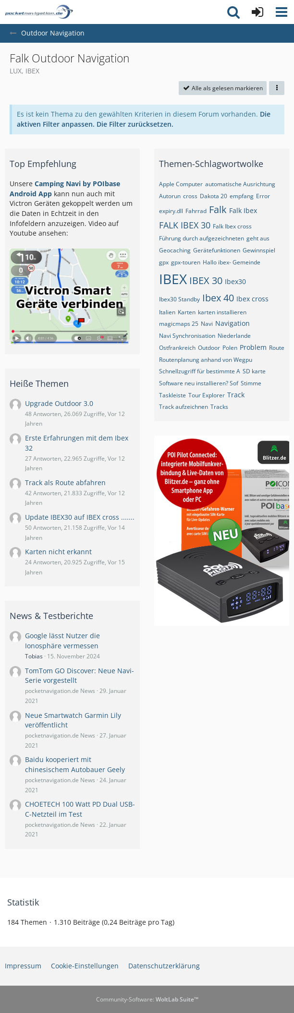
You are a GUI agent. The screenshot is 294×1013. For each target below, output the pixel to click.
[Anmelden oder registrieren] (257, 12)
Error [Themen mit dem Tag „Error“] (263, 196)
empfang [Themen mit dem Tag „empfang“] (242, 196)
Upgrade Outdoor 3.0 (59, 403)
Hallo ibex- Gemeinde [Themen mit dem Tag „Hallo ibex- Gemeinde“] (231, 262)
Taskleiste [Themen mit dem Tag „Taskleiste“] (172, 395)
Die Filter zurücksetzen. (135, 124)
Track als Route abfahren (65, 482)
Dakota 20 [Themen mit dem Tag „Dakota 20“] (213, 196)
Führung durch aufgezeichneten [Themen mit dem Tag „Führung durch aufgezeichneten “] (201, 238)
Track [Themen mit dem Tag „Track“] (236, 394)
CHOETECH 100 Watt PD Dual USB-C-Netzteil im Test (80, 809)
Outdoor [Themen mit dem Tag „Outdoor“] (209, 348)
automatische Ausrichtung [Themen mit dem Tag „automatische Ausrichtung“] (240, 184)
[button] (281, 12)
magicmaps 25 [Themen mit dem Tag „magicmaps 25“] (178, 324)
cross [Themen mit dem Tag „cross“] (190, 196)
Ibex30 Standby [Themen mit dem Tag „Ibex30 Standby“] (179, 299)
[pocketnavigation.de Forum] (39, 12)
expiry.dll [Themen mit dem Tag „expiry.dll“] (171, 211)
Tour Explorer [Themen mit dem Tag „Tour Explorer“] (206, 395)
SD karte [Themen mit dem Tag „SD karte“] (254, 371)
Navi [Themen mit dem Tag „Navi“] (207, 324)
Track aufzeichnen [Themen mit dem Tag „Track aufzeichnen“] (183, 407)
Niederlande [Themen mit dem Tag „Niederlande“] (234, 336)
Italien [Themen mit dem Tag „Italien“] (167, 312)
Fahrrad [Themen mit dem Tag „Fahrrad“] (196, 211)
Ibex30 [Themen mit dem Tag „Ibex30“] (235, 281)
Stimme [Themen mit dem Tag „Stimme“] (251, 383)
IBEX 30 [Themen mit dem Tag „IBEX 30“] (205, 280)
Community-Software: (147, 999)
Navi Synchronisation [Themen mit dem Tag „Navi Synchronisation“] (187, 336)
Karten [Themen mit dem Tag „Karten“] (187, 312)
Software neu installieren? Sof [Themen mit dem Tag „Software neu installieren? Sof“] (198, 383)
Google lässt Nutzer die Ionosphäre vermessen (62, 640)
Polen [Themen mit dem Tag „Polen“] (229, 348)
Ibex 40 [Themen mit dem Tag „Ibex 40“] (218, 297)
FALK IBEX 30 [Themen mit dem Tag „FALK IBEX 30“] (184, 225)
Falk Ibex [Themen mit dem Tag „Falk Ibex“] (243, 210)
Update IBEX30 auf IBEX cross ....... (80, 517)
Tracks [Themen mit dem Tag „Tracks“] (219, 407)
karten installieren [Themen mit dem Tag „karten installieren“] (222, 312)
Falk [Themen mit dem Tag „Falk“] (218, 209)
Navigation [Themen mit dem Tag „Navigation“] (232, 323)
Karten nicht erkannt (58, 551)
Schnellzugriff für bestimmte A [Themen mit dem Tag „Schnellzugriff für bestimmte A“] (199, 371)
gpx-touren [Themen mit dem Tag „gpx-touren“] (185, 262)
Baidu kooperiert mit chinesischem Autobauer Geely (75, 764)
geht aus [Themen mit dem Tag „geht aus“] (258, 238)
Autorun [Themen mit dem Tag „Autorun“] (170, 196)
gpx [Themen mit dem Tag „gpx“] (164, 262)
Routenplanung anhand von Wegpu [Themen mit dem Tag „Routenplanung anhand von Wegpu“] (205, 360)
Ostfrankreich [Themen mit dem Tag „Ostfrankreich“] (177, 348)
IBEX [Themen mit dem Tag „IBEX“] (173, 279)
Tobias (34, 656)
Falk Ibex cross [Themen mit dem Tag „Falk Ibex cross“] (232, 226)
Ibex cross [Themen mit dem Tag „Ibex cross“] (252, 298)
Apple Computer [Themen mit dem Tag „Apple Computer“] (181, 184)
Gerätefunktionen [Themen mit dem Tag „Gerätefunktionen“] (216, 250)
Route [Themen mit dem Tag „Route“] (276, 348)
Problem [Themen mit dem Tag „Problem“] (253, 347)
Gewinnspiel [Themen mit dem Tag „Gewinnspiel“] (259, 250)
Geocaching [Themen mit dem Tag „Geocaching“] (175, 250)
